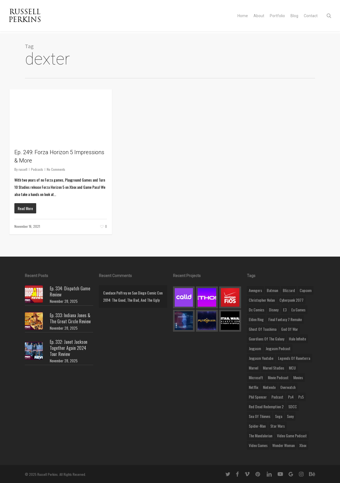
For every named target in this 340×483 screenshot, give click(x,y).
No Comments (56, 169)
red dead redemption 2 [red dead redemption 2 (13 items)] (266, 406)
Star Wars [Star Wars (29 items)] (277, 426)
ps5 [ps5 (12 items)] (301, 397)
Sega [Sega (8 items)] (278, 416)
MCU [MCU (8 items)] (292, 368)
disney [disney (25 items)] (273, 309)
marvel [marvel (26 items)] (253, 368)
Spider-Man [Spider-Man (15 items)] (257, 426)
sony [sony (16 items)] (290, 416)
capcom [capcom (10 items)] (306, 290)
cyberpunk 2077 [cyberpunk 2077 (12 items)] (291, 300)
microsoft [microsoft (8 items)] (256, 377)
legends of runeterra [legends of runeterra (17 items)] (294, 358)
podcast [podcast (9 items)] (277, 397)
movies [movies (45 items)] (298, 377)
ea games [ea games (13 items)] (298, 309)
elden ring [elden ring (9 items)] (256, 319)
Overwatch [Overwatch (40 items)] (287, 387)
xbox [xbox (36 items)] (302, 445)
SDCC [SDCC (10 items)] (292, 406)
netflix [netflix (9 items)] (253, 387)
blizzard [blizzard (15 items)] (289, 290)
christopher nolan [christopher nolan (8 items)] (262, 300)
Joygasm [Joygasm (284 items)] (255, 348)
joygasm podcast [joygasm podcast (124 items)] (278, 348)
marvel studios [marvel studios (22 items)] (273, 368)
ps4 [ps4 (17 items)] (291, 397)
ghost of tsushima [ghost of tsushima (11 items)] (262, 329)
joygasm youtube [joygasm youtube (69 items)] (261, 358)
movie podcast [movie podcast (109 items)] (278, 377)
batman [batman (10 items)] (272, 290)
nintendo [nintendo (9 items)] (269, 387)
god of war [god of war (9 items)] (289, 329)
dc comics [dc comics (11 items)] (256, 309)
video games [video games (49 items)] (258, 445)
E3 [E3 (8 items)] (285, 309)
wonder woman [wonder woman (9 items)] (283, 445)
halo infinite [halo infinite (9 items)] (297, 339)
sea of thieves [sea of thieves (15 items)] (259, 416)
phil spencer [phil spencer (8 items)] (258, 397)
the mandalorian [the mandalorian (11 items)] (260, 435)
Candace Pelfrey (115, 293)
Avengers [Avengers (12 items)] (255, 290)
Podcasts (37, 169)
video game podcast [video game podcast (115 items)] (292, 435)
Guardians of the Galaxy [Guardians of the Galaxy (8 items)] (266, 339)
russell (23, 169)
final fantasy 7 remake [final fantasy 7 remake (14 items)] (285, 319)
